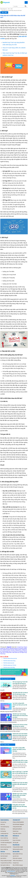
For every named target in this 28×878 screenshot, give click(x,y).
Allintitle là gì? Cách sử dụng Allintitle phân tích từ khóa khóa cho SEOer (20, 715)
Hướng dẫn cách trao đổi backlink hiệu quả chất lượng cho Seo (19, 806)
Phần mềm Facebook (17, 858)
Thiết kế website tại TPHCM (9, 665)
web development (11, 871)
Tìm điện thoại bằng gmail (6, 842)
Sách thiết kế (3, 858)
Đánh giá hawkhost (17, 829)
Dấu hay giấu (15, 842)
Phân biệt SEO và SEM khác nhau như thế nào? (12, 10)
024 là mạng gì (19, 651)
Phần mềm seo (15, 652)
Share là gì (2, 653)
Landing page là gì (6, 651)
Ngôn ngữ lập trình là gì (17, 853)
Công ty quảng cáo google (6, 860)
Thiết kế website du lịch (8, 663)
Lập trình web (16, 856)
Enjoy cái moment (16, 840)
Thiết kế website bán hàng (9, 660)
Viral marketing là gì (5, 826)
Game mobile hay (4, 838)
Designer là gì (16, 862)
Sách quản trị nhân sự (5, 865)
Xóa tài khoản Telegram (18, 824)
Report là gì (24, 652)
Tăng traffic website (17, 833)
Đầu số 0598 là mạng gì (18, 865)
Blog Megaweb (3, 8)
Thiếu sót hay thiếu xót (18, 860)
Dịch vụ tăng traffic (7, 652)
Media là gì (3, 829)
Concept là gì (20, 647)
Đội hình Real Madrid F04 (6, 847)
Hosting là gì (3, 831)
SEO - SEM (10, 8)
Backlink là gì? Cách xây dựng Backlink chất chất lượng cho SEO (19, 784)
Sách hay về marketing (5, 853)
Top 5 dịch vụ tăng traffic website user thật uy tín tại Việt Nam (20, 704)
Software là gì (3, 844)
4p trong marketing (5, 840)
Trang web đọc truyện (18, 847)
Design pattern (18, 649)
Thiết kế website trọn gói (8, 649)
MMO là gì (3, 824)
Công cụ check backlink (18, 822)
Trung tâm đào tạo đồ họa (6, 862)
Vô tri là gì (13, 651)
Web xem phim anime (18, 849)
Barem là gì (15, 838)
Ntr (20, 652)
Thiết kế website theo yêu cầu (10, 658)
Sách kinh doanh (4, 856)
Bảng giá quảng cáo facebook (16, 648)
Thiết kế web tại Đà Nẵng (9, 667)
